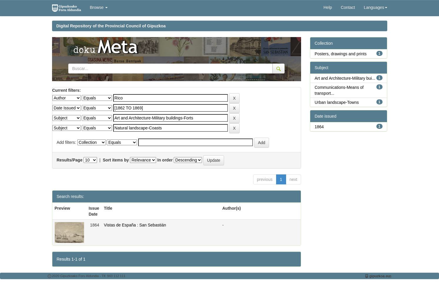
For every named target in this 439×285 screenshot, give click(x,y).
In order (165, 160)
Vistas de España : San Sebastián (135, 225)
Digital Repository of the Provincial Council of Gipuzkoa (111, 26)
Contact (348, 7)
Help (327, 7)
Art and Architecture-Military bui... (345, 78)
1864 (319, 126)
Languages (375, 7)
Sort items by (116, 160)
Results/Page (70, 160)
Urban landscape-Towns (337, 102)
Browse (99, 7)
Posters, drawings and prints (341, 53)
